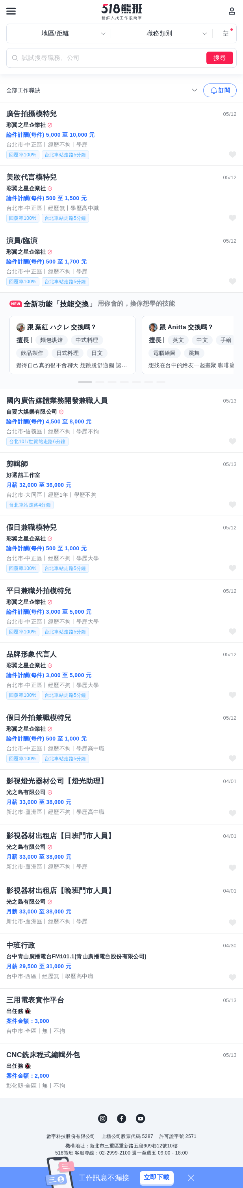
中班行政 (20, 945)
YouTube (140, 1118)
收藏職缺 (232, 154)
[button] (85, 382)
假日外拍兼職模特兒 (39, 718)
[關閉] (191, 1177)
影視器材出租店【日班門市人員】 (60, 836)
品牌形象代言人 (31, 654)
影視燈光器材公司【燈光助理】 (57, 781)
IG (103, 1118)
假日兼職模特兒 (31, 527)
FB (121, 1118)
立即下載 (157, 1177)
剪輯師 (17, 464)
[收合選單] (194, 89)
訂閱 (224, 90)
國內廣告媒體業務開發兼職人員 (57, 401)
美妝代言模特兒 (31, 177)
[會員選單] (232, 11)
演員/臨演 (21, 241)
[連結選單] (11, 11)
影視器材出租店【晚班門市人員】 (60, 891)
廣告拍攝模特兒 (31, 114)
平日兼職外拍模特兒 (39, 591)
